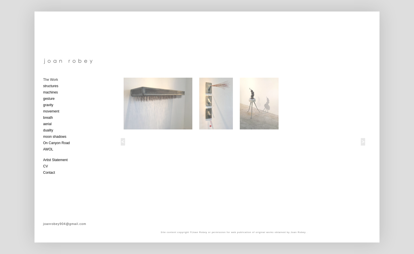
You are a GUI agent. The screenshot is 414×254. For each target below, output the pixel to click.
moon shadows (54, 137)
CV (45, 166)
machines (50, 92)
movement (51, 111)
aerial (47, 124)
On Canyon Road (56, 143)
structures (50, 86)
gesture (49, 99)
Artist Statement (55, 160)
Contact (49, 173)
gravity (48, 105)
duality (48, 130)
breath (48, 118)
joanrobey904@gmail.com (64, 224)
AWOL (48, 149)
